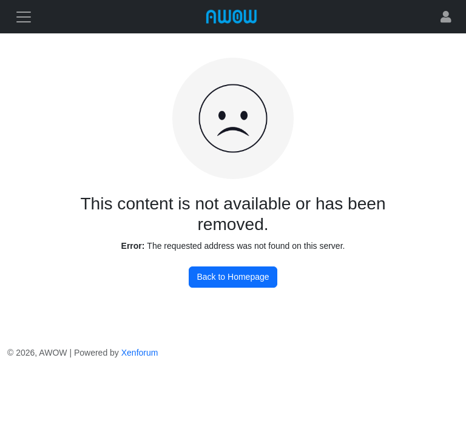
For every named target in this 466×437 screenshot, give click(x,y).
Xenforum (139, 352)
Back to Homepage (233, 277)
